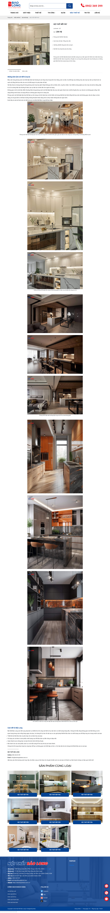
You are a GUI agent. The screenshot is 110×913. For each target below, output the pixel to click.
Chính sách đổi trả (12, 894)
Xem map (47, 869)
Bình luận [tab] (24, 71)
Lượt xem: (55, 28)
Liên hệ (97, 13)
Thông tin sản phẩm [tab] (14, 71)
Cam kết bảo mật (12, 891)
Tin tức (87, 13)
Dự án (63, 13)
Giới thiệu (26, 13)
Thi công (51, 13)
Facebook (71, 865)
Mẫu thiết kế (75, 13)
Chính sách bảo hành (13, 902)
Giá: (54, 32)
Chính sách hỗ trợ (12, 896)
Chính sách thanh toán (13, 899)
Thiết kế (38, 13)
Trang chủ (14, 13)
